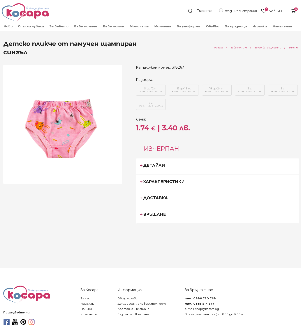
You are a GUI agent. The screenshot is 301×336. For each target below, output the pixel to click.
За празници (236, 26)
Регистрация (245, 10)
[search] (202, 11)
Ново (8, 26)
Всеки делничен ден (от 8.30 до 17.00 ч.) (215, 314)
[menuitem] (8, 26)
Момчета (162, 26)
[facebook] (6, 322)
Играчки (259, 26)
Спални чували (31, 26)
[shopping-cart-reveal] (291, 11)
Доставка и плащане (134, 309)
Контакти (89, 314)
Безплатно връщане (133, 314)
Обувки (212, 26)
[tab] (217, 166)
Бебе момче (113, 26)
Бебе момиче (85, 26)
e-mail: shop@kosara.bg (202, 309)
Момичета (139, 26)
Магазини (88, 303)
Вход (228, 10)
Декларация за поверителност (142, 303)
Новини (86, 309)
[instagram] (31, 322)
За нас (85, 298)
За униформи (188, 26)
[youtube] (15, 322)
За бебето (59, 26)
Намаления (282, 26)
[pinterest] (23, 322)
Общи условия (128, 298)
